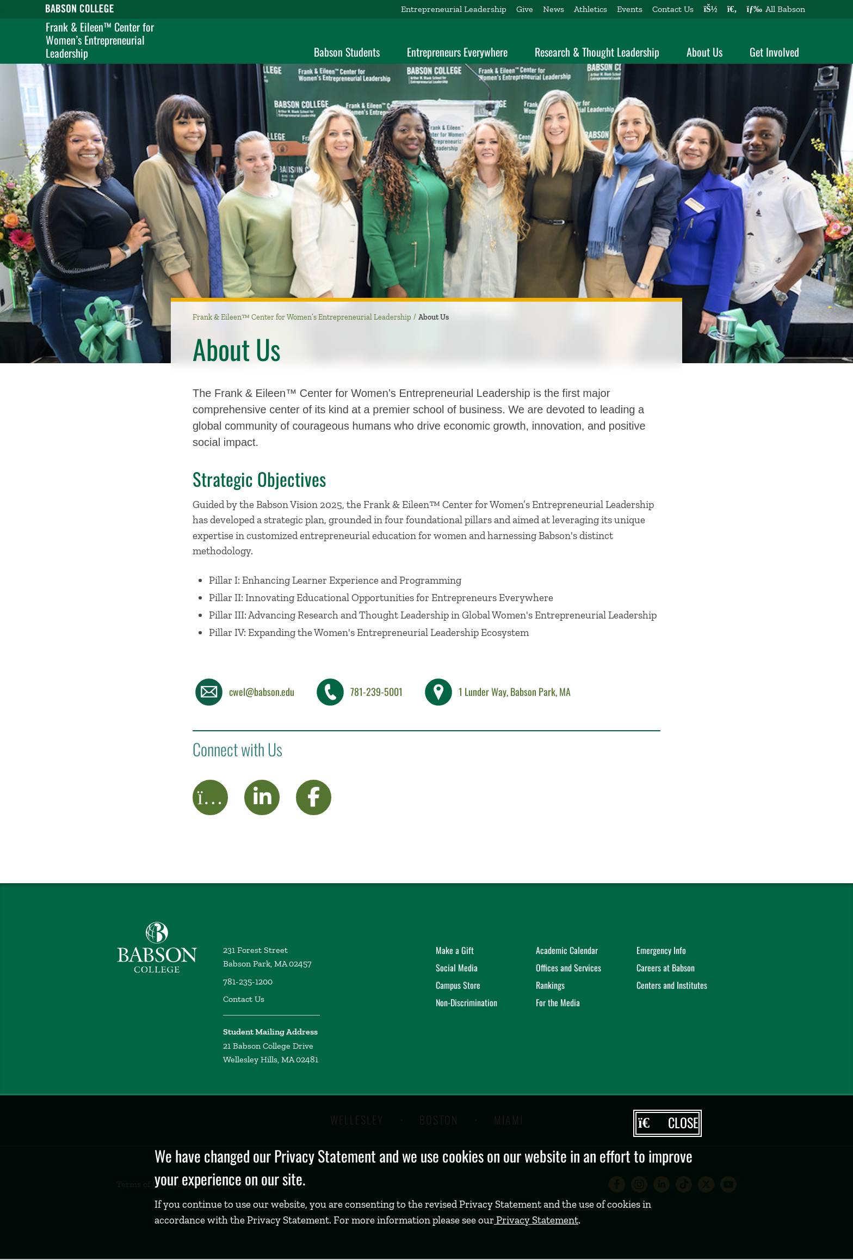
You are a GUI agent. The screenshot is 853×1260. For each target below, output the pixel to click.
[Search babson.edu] (732, 9)
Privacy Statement (536, 1220)
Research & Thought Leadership (597, 52)
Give (524, 9)
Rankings (550, 985)
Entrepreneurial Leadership (453, 9)
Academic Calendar (567, 950)
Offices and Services (568, 967)
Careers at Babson (665, 967)
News (553, 9)
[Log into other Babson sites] (710, 9)
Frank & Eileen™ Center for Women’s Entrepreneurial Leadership (100, 39)
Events (629, 9)
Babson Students (347, 52)
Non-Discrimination (466, 1002)
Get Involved (774, 52)
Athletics (590, 9)
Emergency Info (661, 950)
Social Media (457, 967)
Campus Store (458, 985)
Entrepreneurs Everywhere (457, 52)
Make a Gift (455, 950)
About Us (704, 52)
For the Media (558, 1002)
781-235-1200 (248, 981)
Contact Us (673, 9)
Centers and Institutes (671, 985)
